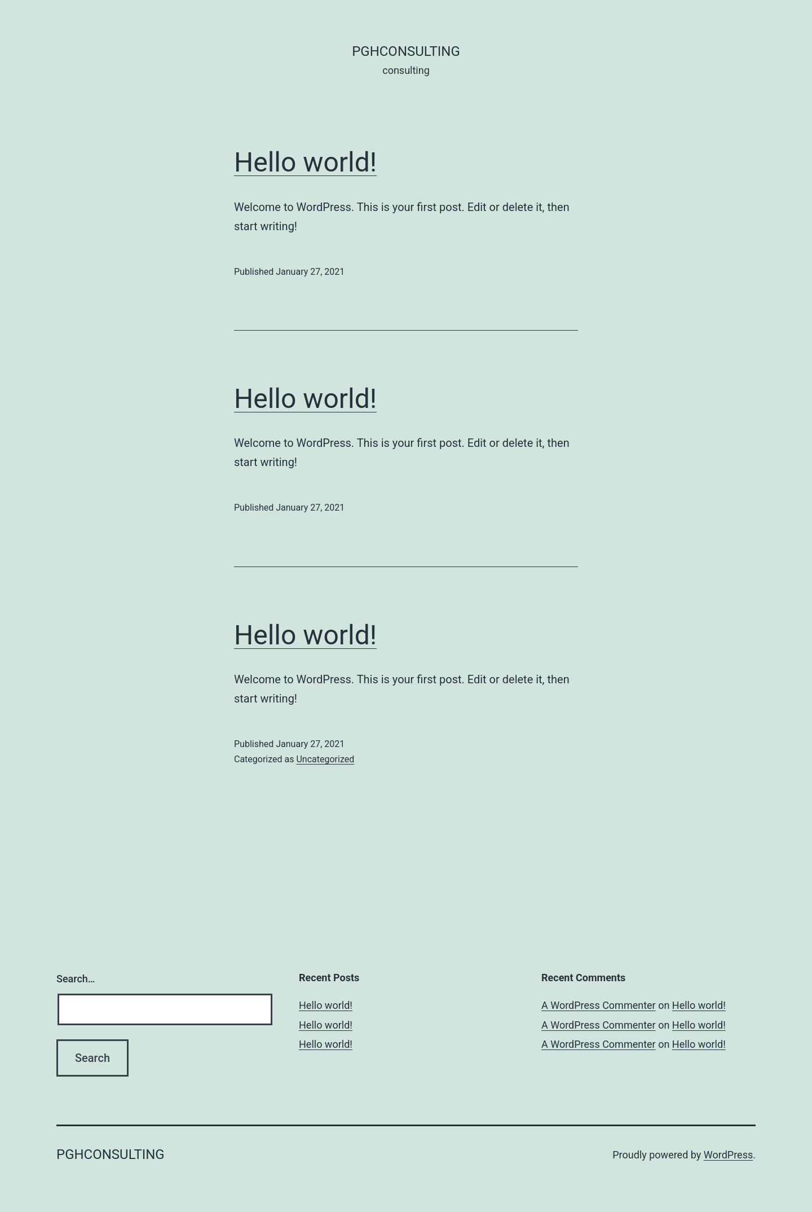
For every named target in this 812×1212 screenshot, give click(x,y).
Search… (75, 979)
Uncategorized (325, 759)
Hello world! (305, 162)
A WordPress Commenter (598, 1005)
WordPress (728, 1155)
